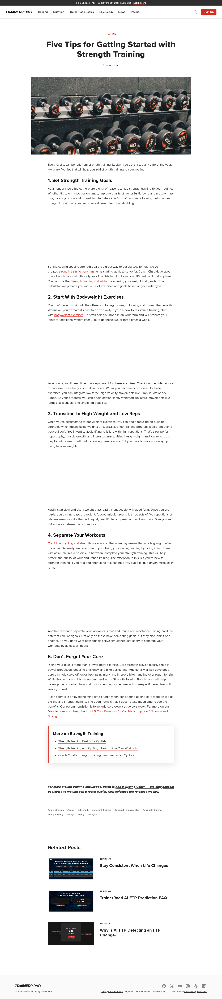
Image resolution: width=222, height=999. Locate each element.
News (121, 12)
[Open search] (195, 12)
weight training (76, 814)
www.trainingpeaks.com (195, 991)
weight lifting (56, 814)
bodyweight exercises (68, 315)
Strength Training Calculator (89, 281)
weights (93, 814)
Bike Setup (106, 12)
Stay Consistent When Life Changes (134, 865)
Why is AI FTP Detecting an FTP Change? (130, 932)
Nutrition (58, 12)
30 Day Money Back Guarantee (111, 3)
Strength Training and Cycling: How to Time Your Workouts (98, 748)
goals (72, 810)
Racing (135, 12)
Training (43, 12)
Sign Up (209, 12)
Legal (103, 991)
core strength (56, 810)
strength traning (153, 810)
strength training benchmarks (79, 271)
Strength (84, 810)
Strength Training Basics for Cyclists (82, 741)
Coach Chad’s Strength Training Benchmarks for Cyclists (96, 755)
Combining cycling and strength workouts (76, 543)
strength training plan (127, 810)
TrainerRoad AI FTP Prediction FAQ (133, 897)
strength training (102, 810)
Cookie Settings (115, 991)
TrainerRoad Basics (82, 12)
